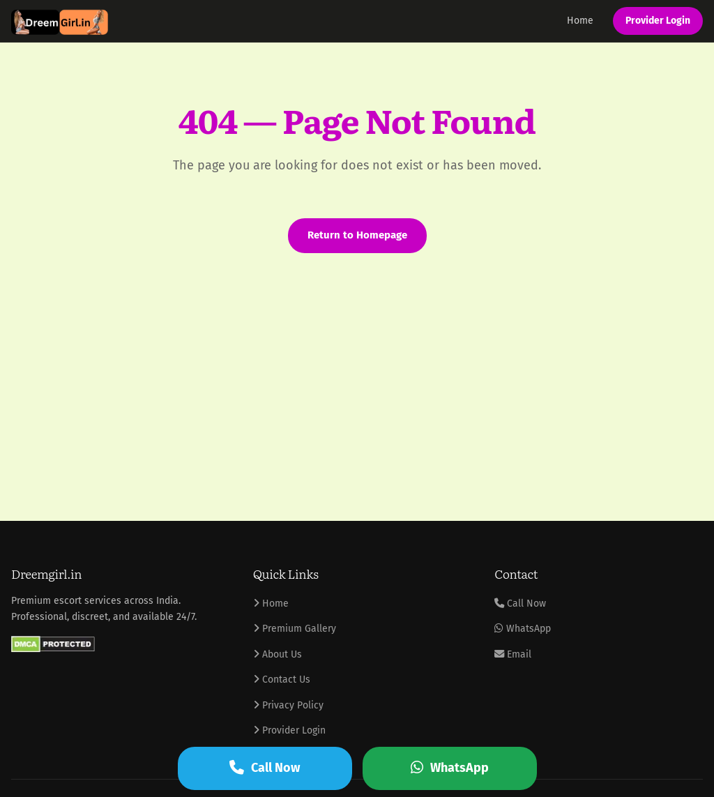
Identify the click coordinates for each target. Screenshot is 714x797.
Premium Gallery (294, 629)
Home (580, 20)
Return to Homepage (357, 235)
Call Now (520, 603)
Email (512, 654)
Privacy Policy (288, 705)
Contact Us (281, 679)
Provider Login (657, 20)
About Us (277, 654)
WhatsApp (522, 629)
